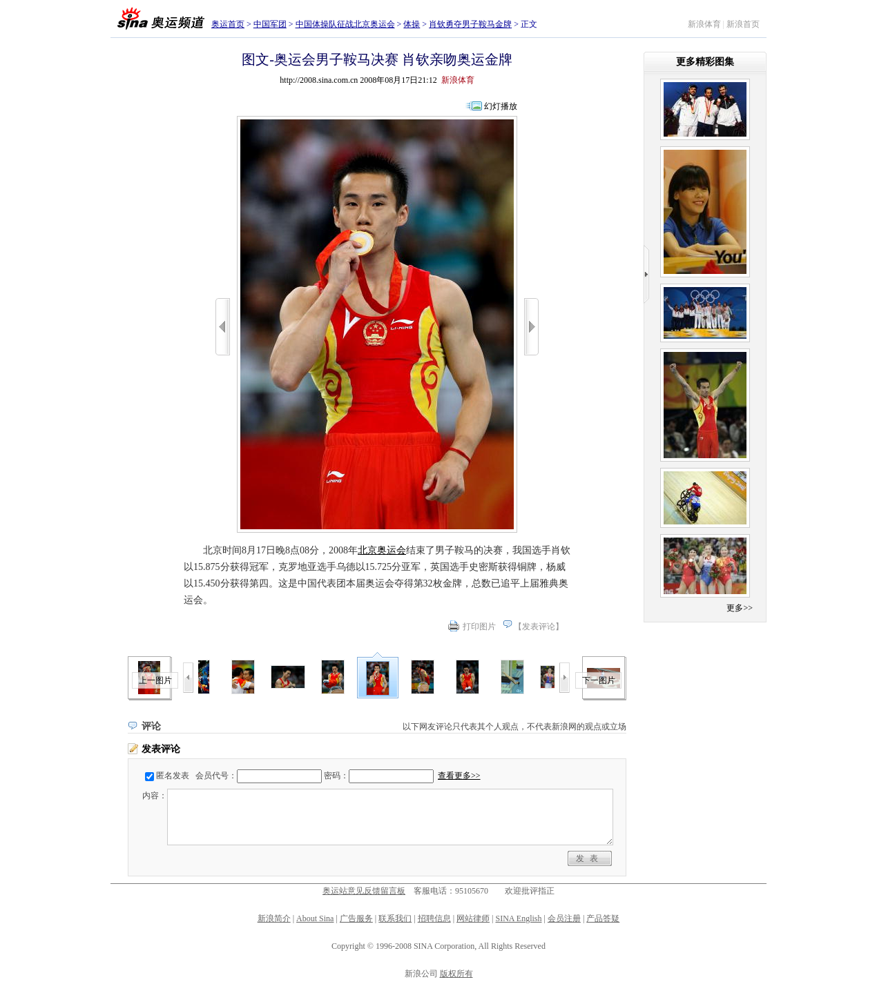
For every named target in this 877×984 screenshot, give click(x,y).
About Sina (315, 918)
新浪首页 (743, 24)
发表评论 (538, 626)
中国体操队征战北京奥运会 (345, 24)
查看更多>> (459, 775)
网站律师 (473, 918)
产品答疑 (602, 918)
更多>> (739, 608)
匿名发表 (172, 775)
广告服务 (356, 918)
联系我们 (395, 918)
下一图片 (598, 680)
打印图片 (479, 626)
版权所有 (456, 973)
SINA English (518, 918)
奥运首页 (227, 24)
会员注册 (564, 918)
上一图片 (155, 680)
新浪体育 (704, 24)
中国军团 (270, 24)
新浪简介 (274, 918)
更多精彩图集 (705, 62)
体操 (411, 24)
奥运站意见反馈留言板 (363, 891)
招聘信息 (434, 918)
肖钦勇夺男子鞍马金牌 (470, 24)
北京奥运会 (382, 550)
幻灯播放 (500, 106)
